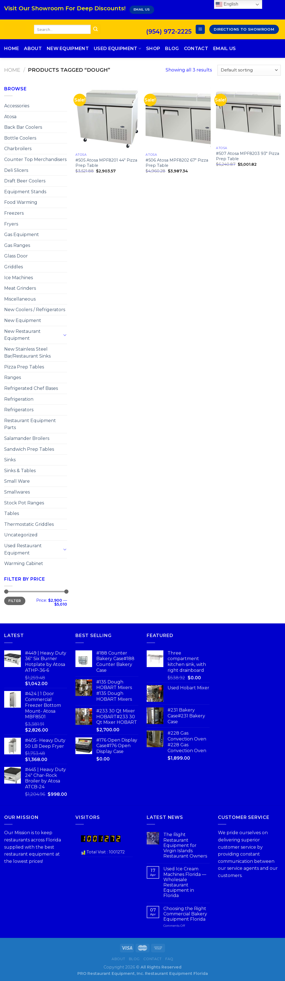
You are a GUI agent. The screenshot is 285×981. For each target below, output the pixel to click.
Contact (196, 48)
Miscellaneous (20, 299)
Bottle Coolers (20, 138)
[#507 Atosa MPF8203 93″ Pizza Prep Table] (248, 114)
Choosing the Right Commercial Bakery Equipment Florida (185, 914)
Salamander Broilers (26, 438)
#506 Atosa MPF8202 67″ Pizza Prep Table (177, 163)
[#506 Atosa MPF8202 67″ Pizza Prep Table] (178, 117)
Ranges (12, 377)
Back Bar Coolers (23, 127)
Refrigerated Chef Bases (31, 388)
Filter (14, 601)
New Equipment (68, 48)
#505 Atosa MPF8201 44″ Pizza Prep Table (106, 163)
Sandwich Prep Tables (29, 449)
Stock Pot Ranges (24, 503)
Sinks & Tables (20, 470)
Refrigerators (18, 409)
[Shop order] (249, 70)
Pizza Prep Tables (24, 367)
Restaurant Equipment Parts (30, 424)
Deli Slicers (16, 170)
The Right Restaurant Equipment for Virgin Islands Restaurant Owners (185, 845)
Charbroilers (17, 148)
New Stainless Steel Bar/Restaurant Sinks (27, 352)
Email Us (224, 48)
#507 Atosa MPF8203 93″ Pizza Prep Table (247, 156)
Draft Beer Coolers (24, 181)
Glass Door (16, 256)
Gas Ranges (17, 245)
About (33, 48)
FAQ (169, 959)
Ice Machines (18, 277)
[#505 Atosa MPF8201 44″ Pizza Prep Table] (107, 117)
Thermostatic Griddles (29, 524)
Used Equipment (117, 48)
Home (11, 48)
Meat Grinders (20, 288)
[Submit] (95, 29)
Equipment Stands (25, 191)
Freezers (14, 213)
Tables (11, 513)
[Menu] (200, 29)
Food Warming (20, 202)
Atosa (10, 116)
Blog (172, 48)
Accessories (16, 105)
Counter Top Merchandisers (35, 159)
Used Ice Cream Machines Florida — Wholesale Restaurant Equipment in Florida (184, 882)
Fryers (11, 224)
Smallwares (17, 492)
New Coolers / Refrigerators (34, 309)
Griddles (13, 266)
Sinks (10, 459)
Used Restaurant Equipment (23, 549)
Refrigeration (18, 399)
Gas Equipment (21, 234)
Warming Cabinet (23, 563)
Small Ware (17, 481)
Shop (153, 48)
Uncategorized (21, 534)
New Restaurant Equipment (22, 335)
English (227, 4)
